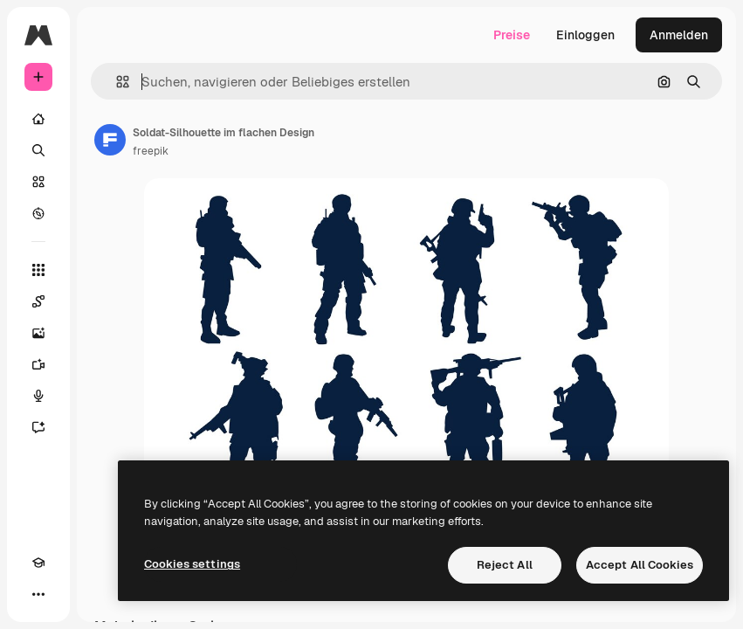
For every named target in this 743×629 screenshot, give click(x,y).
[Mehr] (38, 594)
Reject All (505, 564)
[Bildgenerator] (38, 333)
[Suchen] (38, 150)
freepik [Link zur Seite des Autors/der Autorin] (151, 151)
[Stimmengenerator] (38, 396)
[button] (116, 81)
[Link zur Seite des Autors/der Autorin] (110, 140)
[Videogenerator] (38, 364)
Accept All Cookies (639, 564)
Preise (511, 35)
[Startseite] (38, 119)
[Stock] (38, 182)
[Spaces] (38, 301)
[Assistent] (38, 427)
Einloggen (585, 35)
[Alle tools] (38, 270)
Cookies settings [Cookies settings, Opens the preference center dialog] (192, 563)
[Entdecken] (38, 213)
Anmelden (679, 35)
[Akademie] (38, 563)
